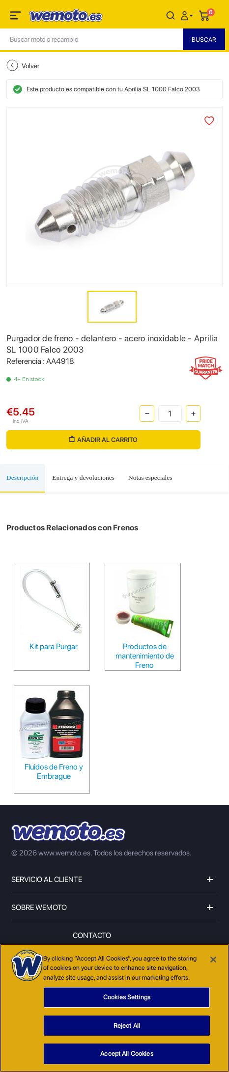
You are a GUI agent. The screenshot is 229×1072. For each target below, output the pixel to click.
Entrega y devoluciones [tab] (83, 477)
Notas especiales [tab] (150, 477)
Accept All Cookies (126, 1053)
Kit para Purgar (53, 646)
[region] (114, 1008)
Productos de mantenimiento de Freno (144, 656)
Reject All (127, 1025)
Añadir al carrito (103, 440)
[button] (188, 15)
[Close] (213, 959)
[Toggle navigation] (16, 17)
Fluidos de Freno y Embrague (54, 771)
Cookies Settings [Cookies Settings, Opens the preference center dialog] (126, 997)
